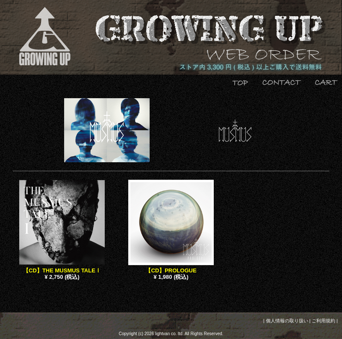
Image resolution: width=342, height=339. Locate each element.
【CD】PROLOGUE (170, 270)
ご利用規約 (323, 320)
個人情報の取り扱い (287, 320)
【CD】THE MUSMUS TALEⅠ (62, 270)
